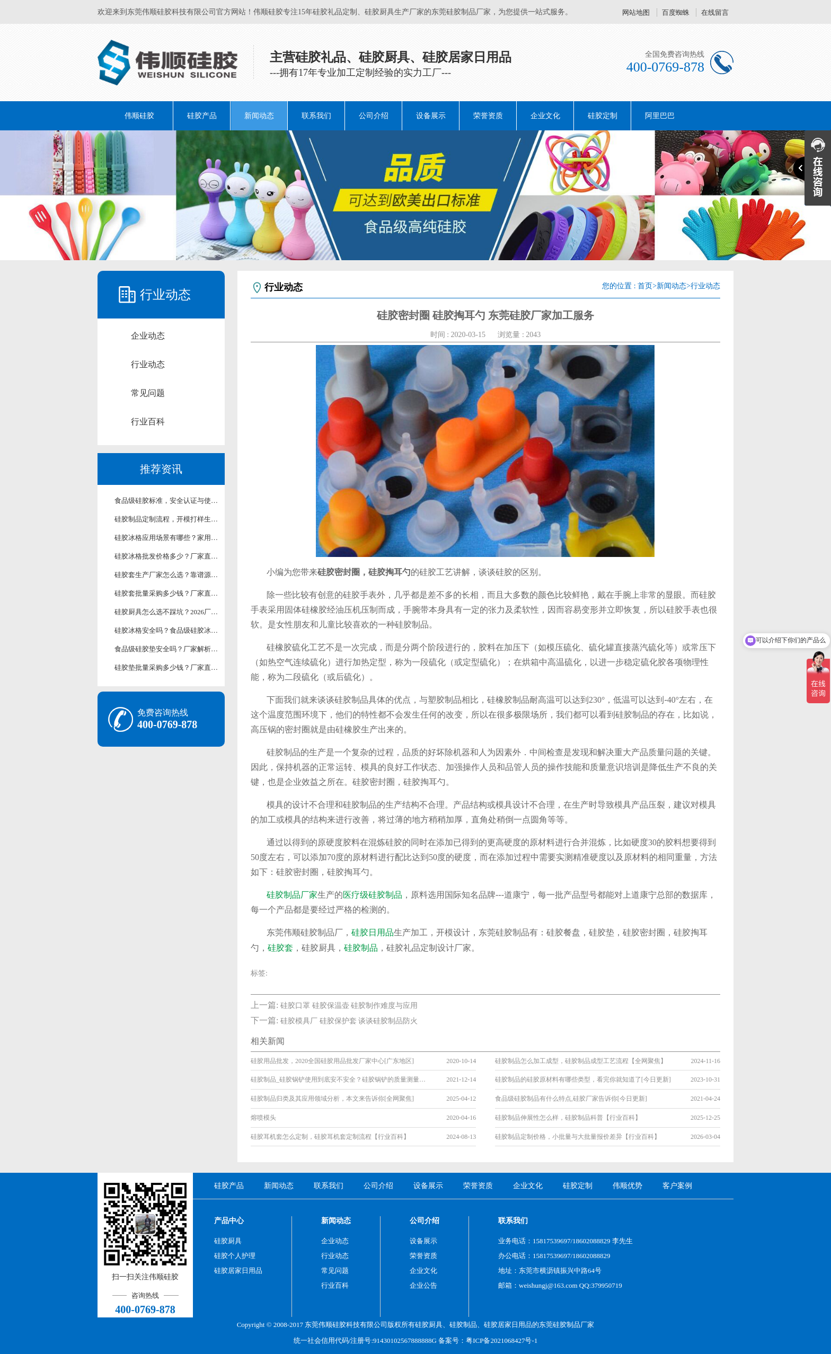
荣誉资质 (488, 116)
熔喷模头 (263, 1117)
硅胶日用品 (372, 932)
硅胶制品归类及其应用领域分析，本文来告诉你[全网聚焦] (332, 1098)
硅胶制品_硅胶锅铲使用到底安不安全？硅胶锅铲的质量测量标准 (341, 1079)
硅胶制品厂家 (292, 894)
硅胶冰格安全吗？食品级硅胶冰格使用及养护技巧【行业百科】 (166, 630)
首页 (645, 286)
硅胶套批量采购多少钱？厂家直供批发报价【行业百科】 (166, 593)
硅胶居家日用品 (238, 1271)
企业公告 (423, 1285)
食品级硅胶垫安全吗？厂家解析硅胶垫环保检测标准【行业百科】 (166, 649)
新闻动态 (259, 116)
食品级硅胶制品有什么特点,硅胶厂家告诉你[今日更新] (571, 1098)
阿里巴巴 (660, 116)
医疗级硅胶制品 (372, 894)
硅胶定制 (602, 116)
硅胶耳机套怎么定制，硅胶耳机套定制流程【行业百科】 (330, 1136)
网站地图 (636, 12)
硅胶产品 (202, 116)
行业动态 (148, 364)
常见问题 (148, 392)
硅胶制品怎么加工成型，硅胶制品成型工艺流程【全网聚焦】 (581, 1061)
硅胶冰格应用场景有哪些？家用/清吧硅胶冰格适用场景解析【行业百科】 (166, 538)
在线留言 (715, 12)
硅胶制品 (361, 947)
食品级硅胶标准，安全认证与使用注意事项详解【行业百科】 (166, 501)
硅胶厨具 (228, 1241)
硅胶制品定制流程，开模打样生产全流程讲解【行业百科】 (166, 519)
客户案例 (677, 1186)
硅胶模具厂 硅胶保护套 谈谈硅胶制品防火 (349, 1021)
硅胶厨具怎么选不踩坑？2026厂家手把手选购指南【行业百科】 (166, 612)
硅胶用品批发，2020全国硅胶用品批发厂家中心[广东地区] (332, 1061)
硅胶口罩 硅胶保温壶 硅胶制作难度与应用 (349, 1006)
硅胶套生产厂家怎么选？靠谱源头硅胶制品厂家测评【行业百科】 (166, 575)
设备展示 (431, 116)
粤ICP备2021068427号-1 (501, 1340)
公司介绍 (373, 116)
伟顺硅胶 (139, 116)
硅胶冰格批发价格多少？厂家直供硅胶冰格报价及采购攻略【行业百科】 (166, 556)
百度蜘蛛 (675, 12)
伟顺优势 (627, 1186)
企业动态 (148, 335)
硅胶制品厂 (570, 1325)
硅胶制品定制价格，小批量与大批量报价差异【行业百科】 (577, 1136)
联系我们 (316, 116)
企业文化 (545, 116)
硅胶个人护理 (234, 1256)
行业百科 (148, 421)
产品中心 (229, 1221)
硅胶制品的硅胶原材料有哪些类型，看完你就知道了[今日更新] (583, 1079)
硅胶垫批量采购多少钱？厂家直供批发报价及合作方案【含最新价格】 (166, 667)
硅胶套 (280, 947)
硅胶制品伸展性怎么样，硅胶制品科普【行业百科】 (568, 1117)
